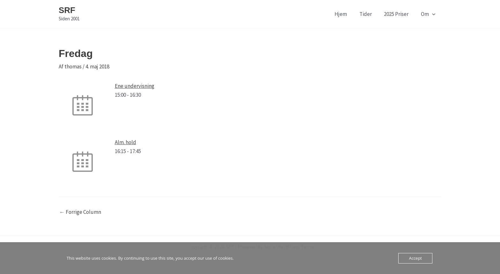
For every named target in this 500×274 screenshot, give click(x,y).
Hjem (346, 14)
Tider (369, 14)
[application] (433, 14)
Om (429, 14)
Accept (415, 258)
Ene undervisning (134, 85)
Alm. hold (125, 142)
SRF (67, 10)
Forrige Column (80, 212)
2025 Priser (398, 14)
